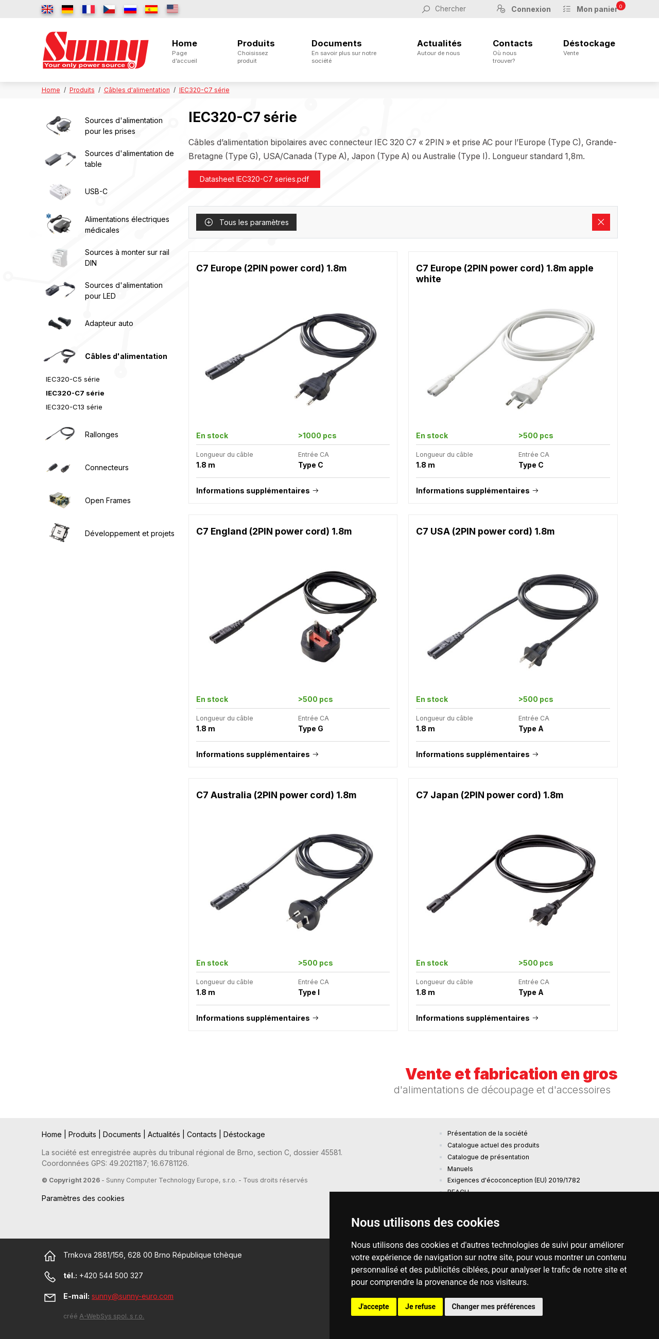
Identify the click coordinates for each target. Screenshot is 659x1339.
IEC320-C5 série (73, 379)
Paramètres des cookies (83, 1198)
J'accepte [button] (373, 1306)
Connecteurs (107, 467)
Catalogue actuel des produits (493, 1145)
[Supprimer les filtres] (601, 222)
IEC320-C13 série (74, 407)
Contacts (513, 51)
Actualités (439, 47)
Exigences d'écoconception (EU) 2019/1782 (513, 1180)
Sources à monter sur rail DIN (127, 257)
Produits (259, 51)
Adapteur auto (109, 323)
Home (189, 51)
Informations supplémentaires (253, 490)
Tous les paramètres (246, 222)
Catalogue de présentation (488, 1157)
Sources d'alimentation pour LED (124, 290)
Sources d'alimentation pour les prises (124, 125)
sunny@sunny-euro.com (133, 1296)
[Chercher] (459, 9)
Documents (348, 51)
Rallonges (101, 434)
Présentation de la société (487, 1133)
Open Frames (108, 500)
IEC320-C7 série (204, 90)
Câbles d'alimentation (137, 90)
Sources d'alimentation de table (129, 158)
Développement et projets (130, 533)
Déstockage (589, 47)
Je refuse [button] (420, 1306)
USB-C (96, 191)
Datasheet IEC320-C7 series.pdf (254, 179)
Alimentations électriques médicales (127, 224)
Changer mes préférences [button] (493, 1306)
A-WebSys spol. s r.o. (111, 1316)
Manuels (460, 1169)
